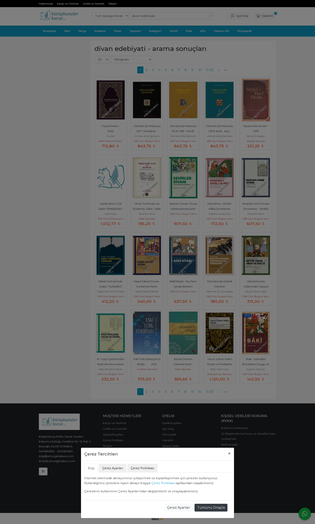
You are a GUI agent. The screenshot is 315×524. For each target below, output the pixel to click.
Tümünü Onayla (211, 507)
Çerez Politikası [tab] (142, 468)
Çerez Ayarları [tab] (112, 468)
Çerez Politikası (163, 483)
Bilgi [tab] (91, 468)
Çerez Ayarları (178, 507)
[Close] (229, 453)
